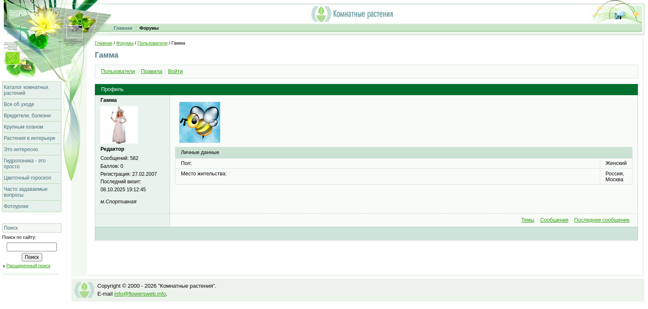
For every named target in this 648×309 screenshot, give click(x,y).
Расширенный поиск (28, 265)
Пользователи (152, 43)
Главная (123, 27)
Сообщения (554, 220)
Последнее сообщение (602, 220)
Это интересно (21, 149)
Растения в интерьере (30, 138)
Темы (527, 220)
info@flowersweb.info (140, 294)
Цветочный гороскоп (27, 178)
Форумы (149, 27)
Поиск (11, 228)
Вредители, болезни (27, 116)
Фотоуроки (16, 206)
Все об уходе (19, 104)
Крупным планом (23, 127)
